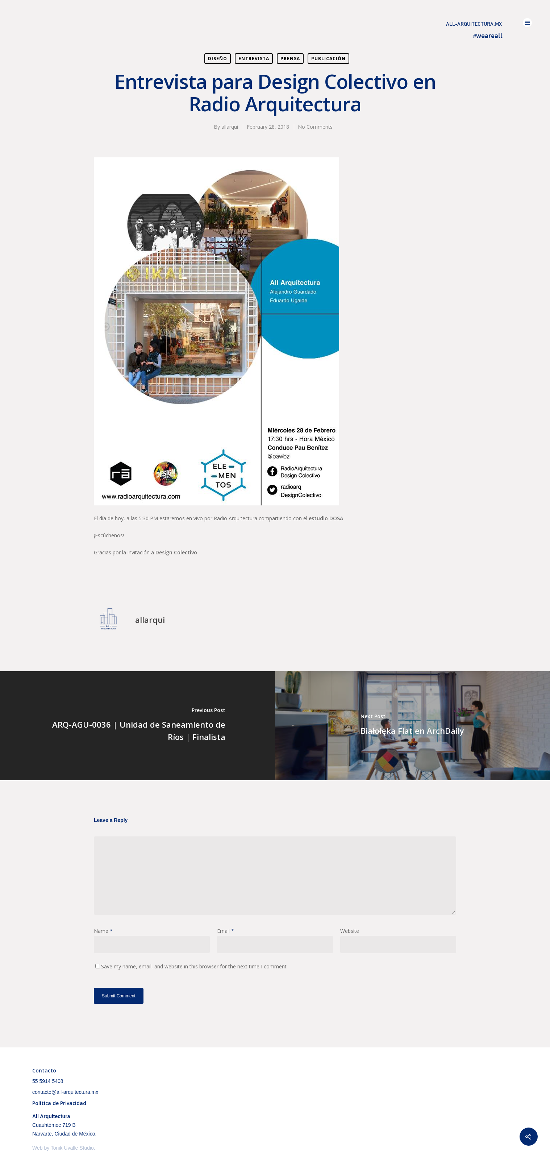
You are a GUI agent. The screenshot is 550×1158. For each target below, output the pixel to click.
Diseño (217, 58)
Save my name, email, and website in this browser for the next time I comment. (194, 966)
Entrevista (253, 58)
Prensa (290, 58)
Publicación (328, 58)
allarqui (229, 126)
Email (225, 930)
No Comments (315, 126)
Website (349, 930)
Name (103, 930)
